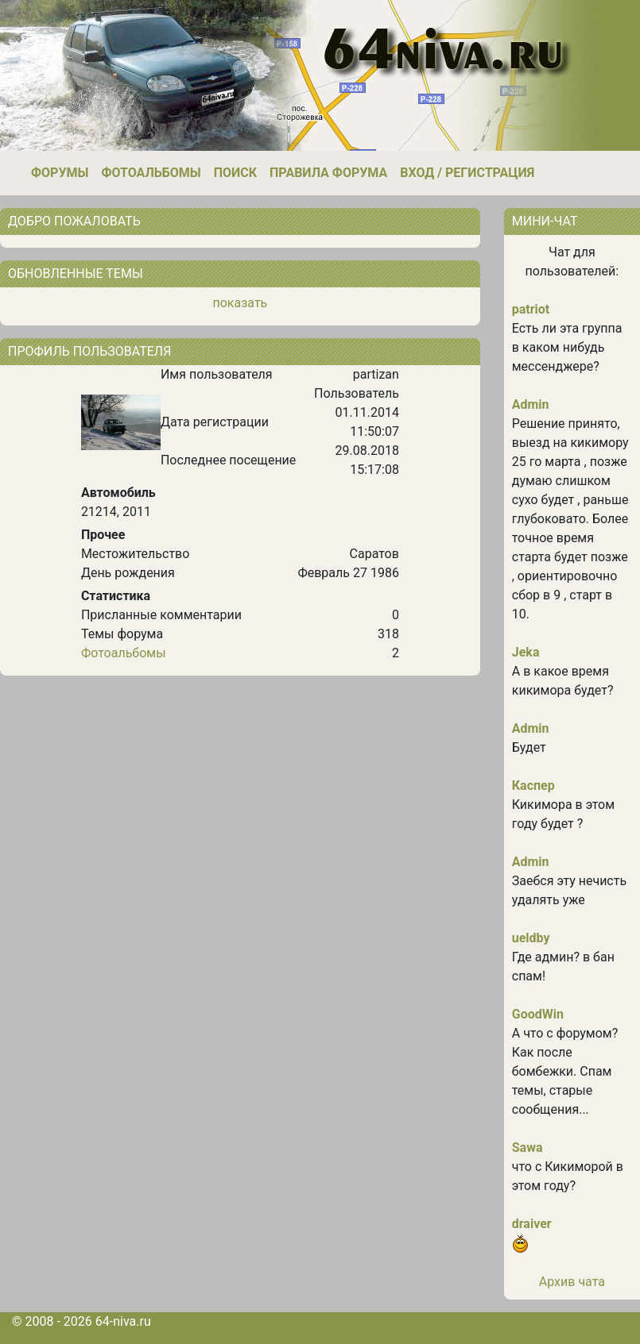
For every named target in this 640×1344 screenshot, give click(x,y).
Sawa (527, 1147)
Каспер (533, 785)
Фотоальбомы (150, 172)
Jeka (526, 652)
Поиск (235, 172)
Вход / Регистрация (467, 172)
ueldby (531, 937)
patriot (531, 309)
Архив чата (572, 1281)
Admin (530, 404)
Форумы (59, 172)
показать (239, 302)
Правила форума (328, 172)
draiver (532, 1223)
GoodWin (538, 1014)
